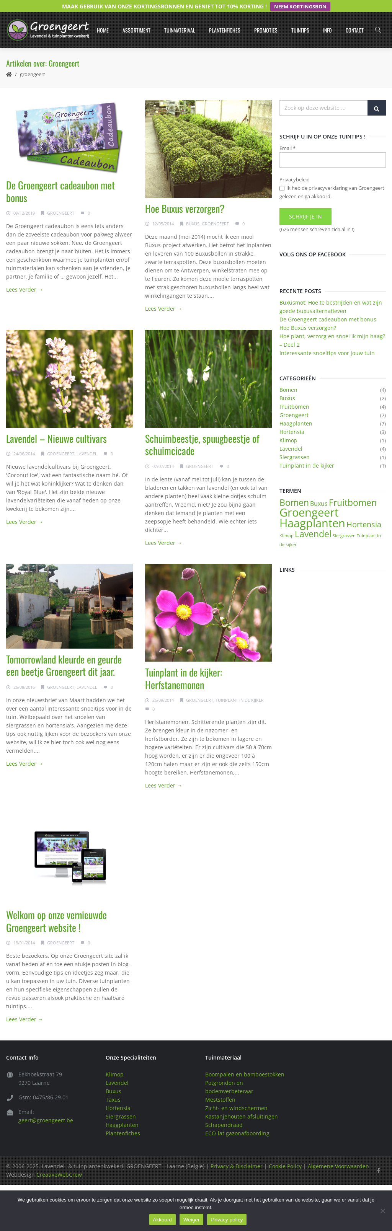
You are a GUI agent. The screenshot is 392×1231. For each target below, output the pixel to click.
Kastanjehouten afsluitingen (241, 1104)
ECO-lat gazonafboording (237, 1121)
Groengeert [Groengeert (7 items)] (308, 500)
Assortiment (136, 18)
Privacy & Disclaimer (237, 1154)
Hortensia (291, 419)
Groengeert (32, 62)
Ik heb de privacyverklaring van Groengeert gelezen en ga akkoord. (331, 180)
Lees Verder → (24, 277)
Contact (355, 18)
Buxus (192, 212)
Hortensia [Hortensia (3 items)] (363, 512)
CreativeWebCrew (59, 1162)
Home (103, 18)
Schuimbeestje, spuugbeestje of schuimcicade (202, 432)
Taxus (113, 1087)
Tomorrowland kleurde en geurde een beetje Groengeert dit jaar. (64, 653)
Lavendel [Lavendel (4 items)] (313, 521)
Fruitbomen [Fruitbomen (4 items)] (353, 490)
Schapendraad (224, 1113)
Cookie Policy (285, 1154)
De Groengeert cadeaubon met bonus (60, 179)
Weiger (191, 1220)
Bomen (288, 377)
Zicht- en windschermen (236, 1096)
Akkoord (162, 1220)
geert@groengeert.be (45, 1108)
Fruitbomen (294, 394)
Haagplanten (295, 411)
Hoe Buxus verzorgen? (185, 196)
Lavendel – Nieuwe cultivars (56, 426)
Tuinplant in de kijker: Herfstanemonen (183, 666)
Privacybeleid (294, 167)
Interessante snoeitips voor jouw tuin (327, 340)
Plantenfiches (224, 18)
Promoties (266, 18)
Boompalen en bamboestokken (244, 1062)
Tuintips (300, 18)
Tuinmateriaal (179, 18)
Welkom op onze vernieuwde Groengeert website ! (56, 909)
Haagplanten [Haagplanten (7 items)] (312, 510)
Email (287, 135)
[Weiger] (382, 1211)
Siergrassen (294, 444)
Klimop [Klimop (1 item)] (286, 523)
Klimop (288, 428)
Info (327, 18)
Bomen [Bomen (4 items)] (294, 490)
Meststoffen (220, 1087)
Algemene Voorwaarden (338, 1154)
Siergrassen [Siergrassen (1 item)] (344, 523)
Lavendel (87, 441)
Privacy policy (227, 1220)
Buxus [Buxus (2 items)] (319, 491)
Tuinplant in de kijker (240, 688)
